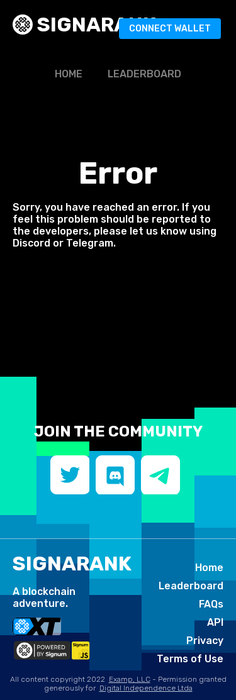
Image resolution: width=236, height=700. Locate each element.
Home (68, 74)
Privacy (204, 641)
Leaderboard (144, 74)
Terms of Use (190, 659)
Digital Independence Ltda (146, 688)
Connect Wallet (170, 28)
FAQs (211, 604)
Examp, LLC (129, 679)
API (215, 622)
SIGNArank (94, 24)
